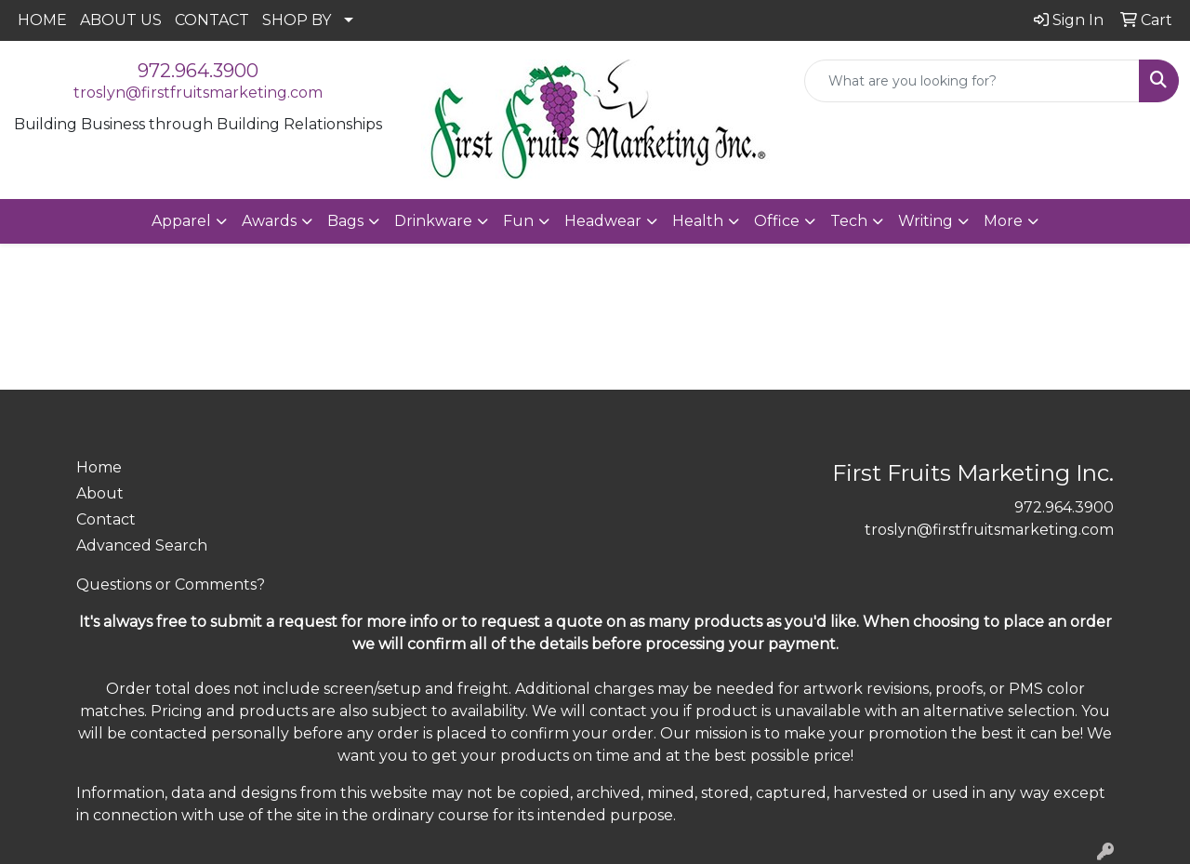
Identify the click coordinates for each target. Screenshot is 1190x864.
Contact (106, 519)
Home (99, 467)
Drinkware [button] (433, 221)
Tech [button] (848, 221)
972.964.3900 (198, 71)
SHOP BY (296, 20)
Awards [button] (269, 221)
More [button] (1003, 221)
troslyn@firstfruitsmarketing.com (198, 92)
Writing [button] (925, 221)
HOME (42, 20)
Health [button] (697, 221)
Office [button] (777, 221)
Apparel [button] (181, 221)
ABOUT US (121, 20)
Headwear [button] (602, 221)
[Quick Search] (972, 81)
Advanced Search (141, 545)
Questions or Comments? (170, 584)
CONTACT (212, 20)
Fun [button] (518, 221)
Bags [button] (345, 221)
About (100, 493)
